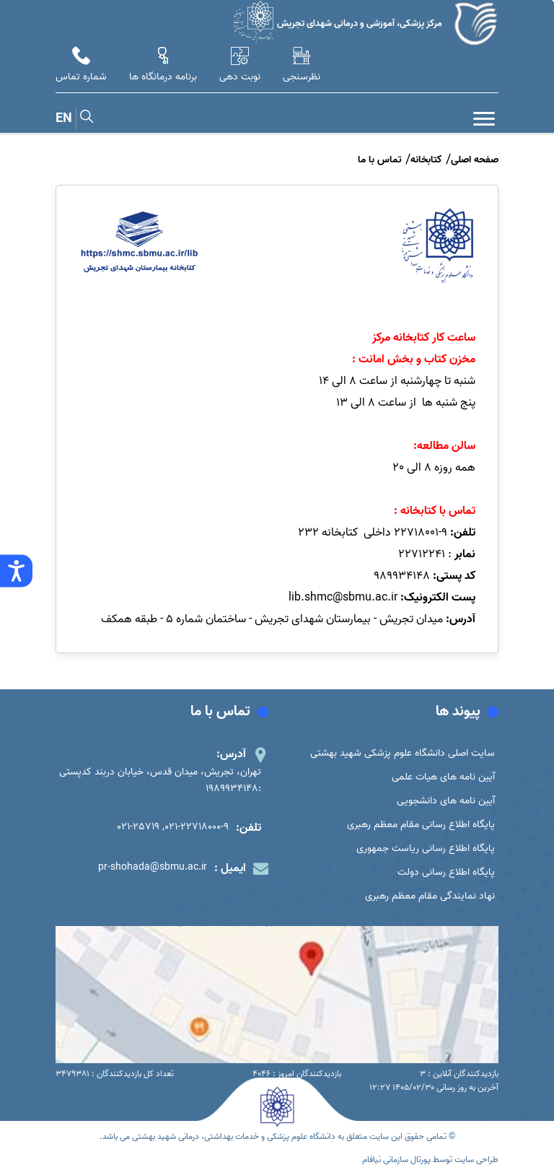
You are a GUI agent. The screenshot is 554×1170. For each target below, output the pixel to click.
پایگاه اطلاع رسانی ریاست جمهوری (425, 848)
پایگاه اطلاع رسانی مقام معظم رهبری (421, 824)
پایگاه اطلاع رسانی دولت (446, 872)
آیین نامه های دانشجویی (446, 801)
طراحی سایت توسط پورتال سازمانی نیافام (430, 1159)
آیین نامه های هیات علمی (443, 777)
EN (64, 118)
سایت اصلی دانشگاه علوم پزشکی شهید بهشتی (402, 753)
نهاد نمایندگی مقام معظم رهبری (430, 896)
